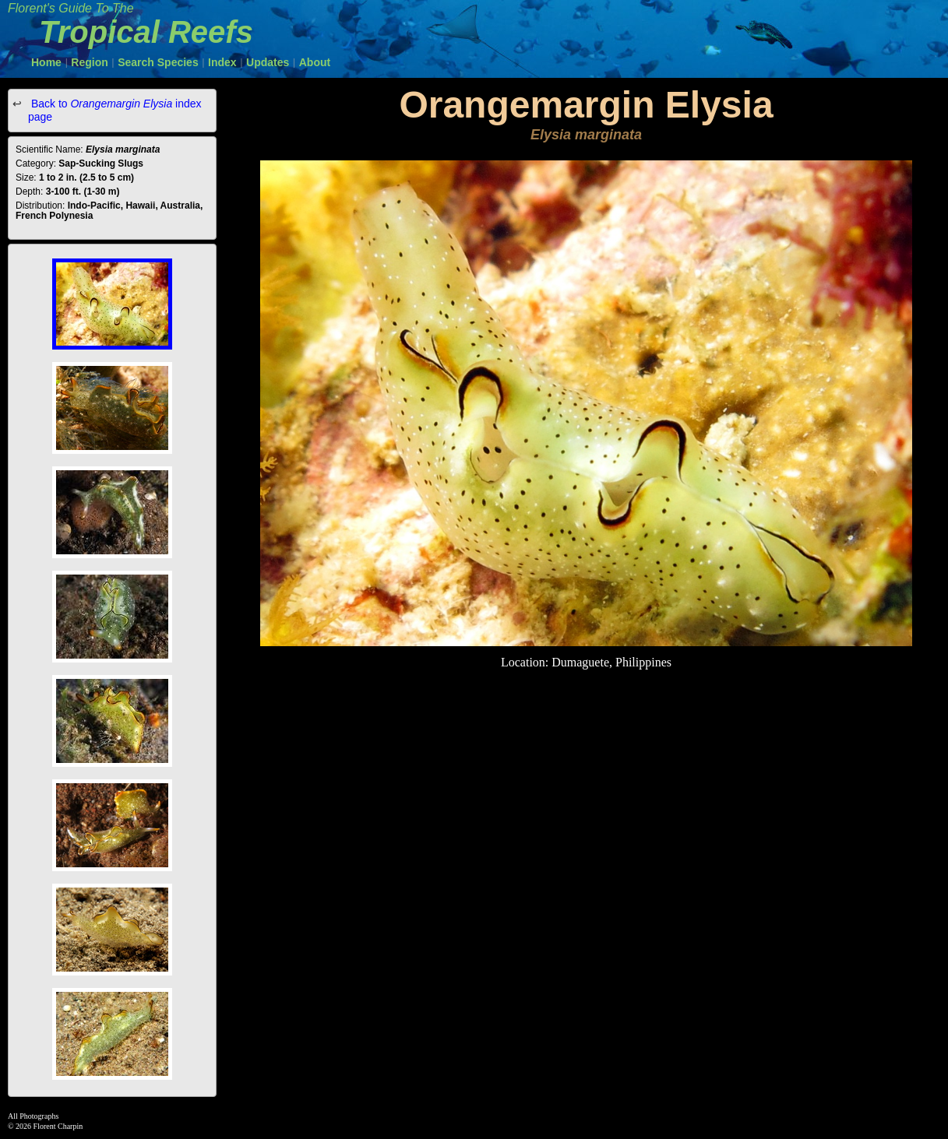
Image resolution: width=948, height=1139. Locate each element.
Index (222, 62)
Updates (267, 62)
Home (46, 62)
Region (89, 62)
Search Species (158, 62)
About (314, 62)
